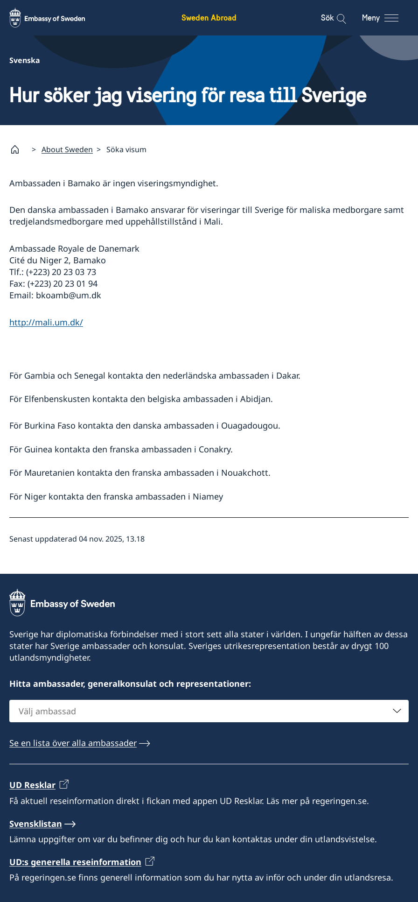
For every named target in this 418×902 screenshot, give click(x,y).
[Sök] (335, 18)
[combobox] (209, 711)
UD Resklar (32, 784)
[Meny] (389, 18)
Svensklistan (35, 823)
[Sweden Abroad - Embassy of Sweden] (56, 17)
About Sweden (67, 149)
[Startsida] (18, 149)
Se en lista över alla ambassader (73, 742)
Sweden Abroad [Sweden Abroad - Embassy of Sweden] (209, 17)
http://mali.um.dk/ (46, 322)
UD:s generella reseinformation (75, 861)
